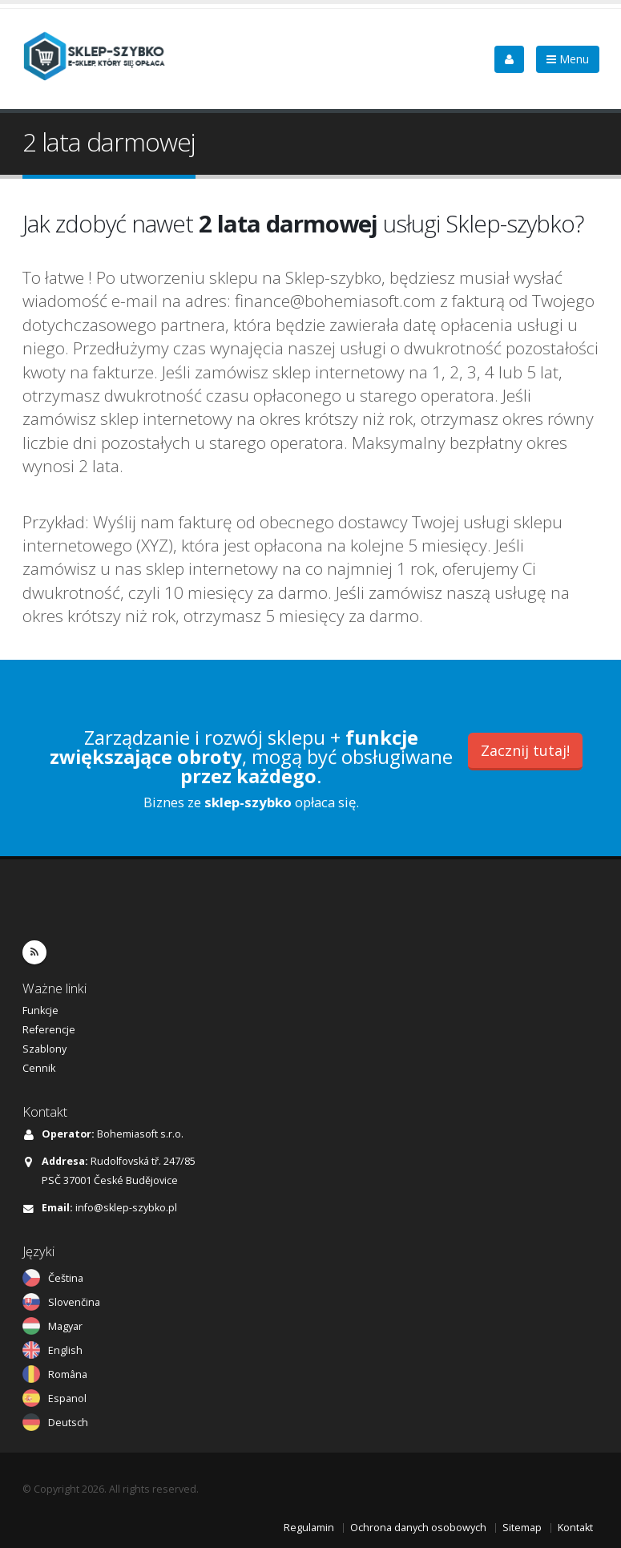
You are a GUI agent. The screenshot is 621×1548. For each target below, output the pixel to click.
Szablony (44, 1049)
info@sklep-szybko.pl (126, 1208)
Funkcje (40, 1010)
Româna (67, 1374)
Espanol (67, 1398)
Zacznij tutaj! (525, 750)
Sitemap (522, 1527)
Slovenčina (74, 1302)
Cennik (38, 1068)
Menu (567, 59)
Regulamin (309, 1527)
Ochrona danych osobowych (418, 1527)
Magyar (65, 1326)
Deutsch (68, 1422)
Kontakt (575, 1527)
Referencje (48, 1030)
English (65, 1350)
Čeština (65, 1278)
